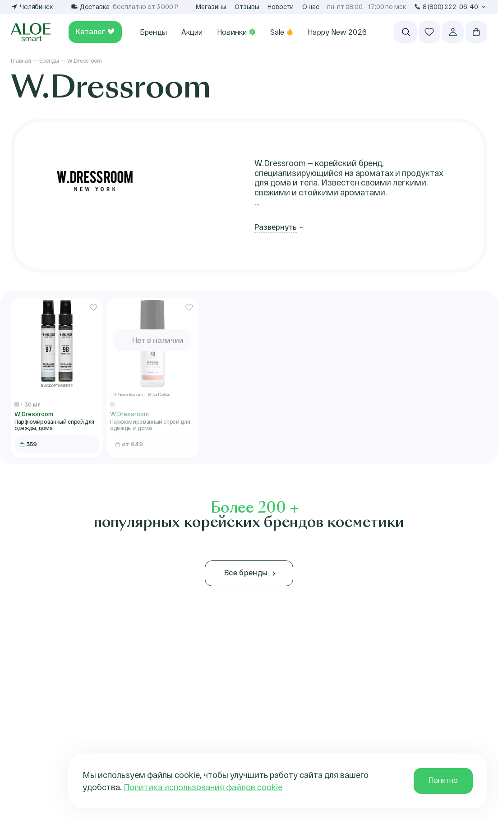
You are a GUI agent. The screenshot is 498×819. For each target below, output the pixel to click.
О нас (310, 6)
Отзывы (247, 6)
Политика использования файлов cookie (203, 787)
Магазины (211, 6)
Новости (280, 6)
